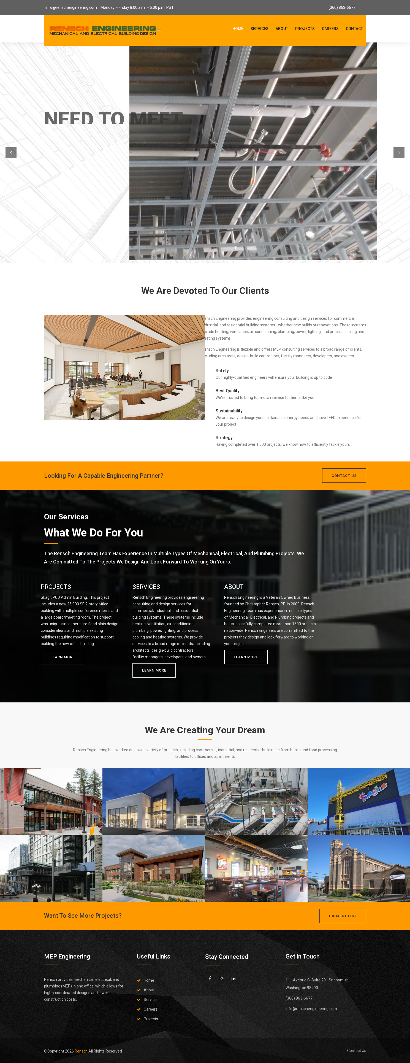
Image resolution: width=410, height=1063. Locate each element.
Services (259, 28)
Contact (354, 28)
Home (237, 28)
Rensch (81, 1051)
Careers (330, 28)
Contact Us (356, 1050)
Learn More (62, 657)
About (282, 28)
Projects (305, 28)
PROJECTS (56, 586)
